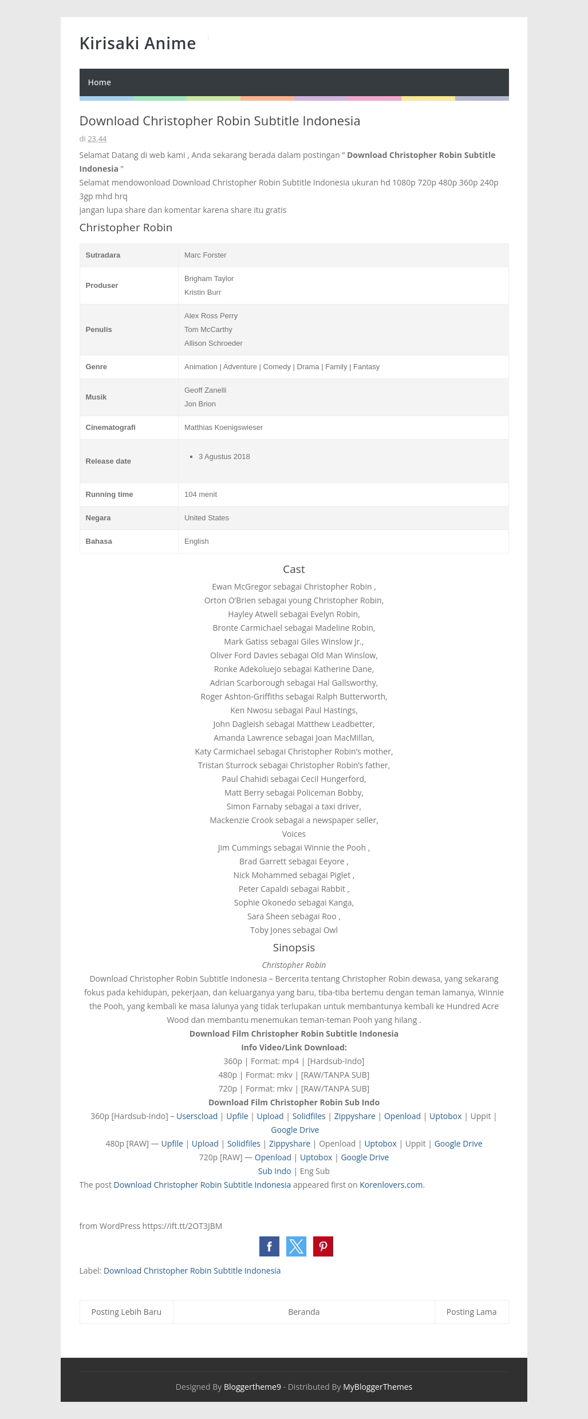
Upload (270, 1115)
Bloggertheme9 (252, 1386)
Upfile (237, 1115)
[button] (269, 1246)
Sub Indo (274, 1170)
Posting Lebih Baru (127, 1311)
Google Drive (295, 1129)
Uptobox (445, 1115)
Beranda (303, 1311)
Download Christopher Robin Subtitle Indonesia (202, 1184)
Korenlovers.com (391, 1184)
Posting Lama (472, 1311)
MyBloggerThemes (377, 1386)
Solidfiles (309, 1115)
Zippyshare (355, 1115)
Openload (402, 1115)
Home (100, 82)
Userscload (197, 1115)
